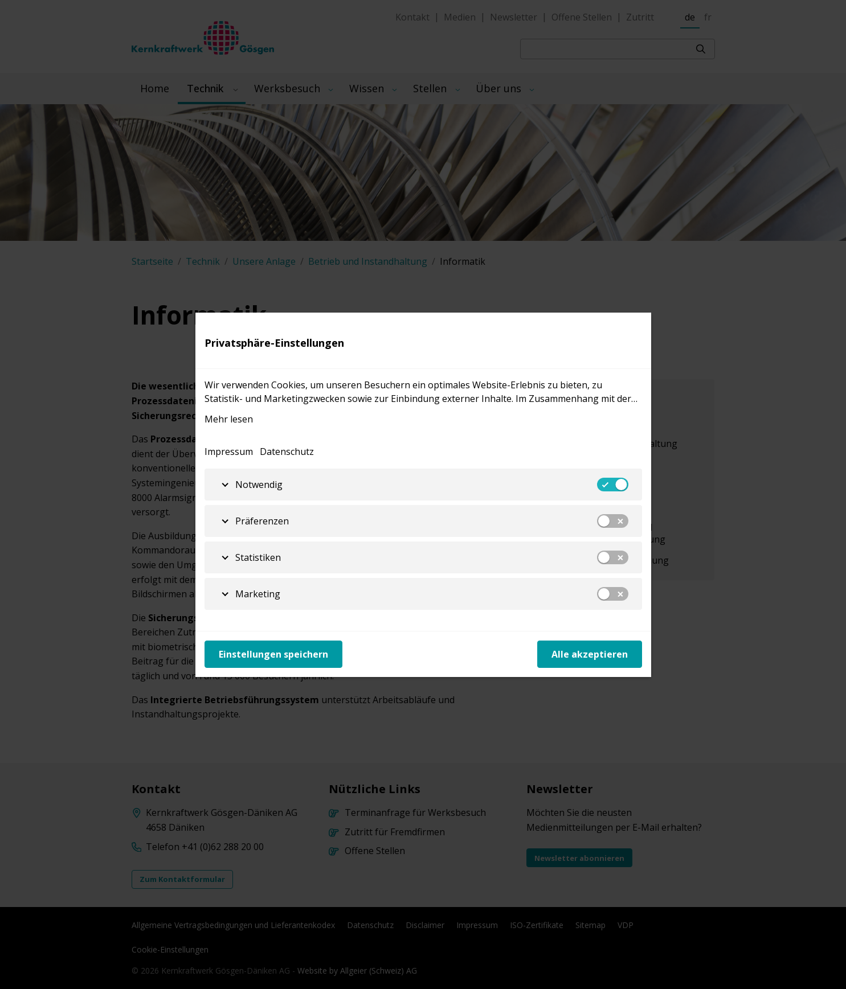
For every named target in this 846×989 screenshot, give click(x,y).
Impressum (229, 451)
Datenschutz (287, 451)
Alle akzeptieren (589, 654)
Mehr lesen (229, 419)
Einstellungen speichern (273, 654)
